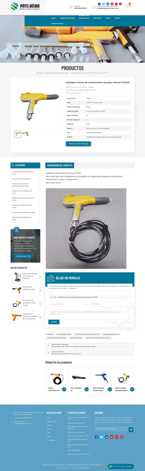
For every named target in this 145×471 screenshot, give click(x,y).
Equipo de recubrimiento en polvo (22, 192)
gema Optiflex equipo (74, 450)
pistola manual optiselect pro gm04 (29, 288)
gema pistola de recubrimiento (56, 338)
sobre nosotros (67, 18)
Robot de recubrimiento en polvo (22, 218)
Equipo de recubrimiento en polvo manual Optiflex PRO (30, 276)
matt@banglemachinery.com (108, 8)
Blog (57, 468)
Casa (53, 18)
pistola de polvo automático (76, 432)
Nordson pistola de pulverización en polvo (78, 418)
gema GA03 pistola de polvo (76, 423)
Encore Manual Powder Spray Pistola (98, 389)
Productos (84, 18)
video (117, 18)
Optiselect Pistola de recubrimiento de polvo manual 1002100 (78, 300)
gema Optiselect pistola (64, 334)
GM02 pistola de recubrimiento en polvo (98, 338)
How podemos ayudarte (24, 237)
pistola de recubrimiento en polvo (22, 206)
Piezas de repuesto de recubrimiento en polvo (21, 185)
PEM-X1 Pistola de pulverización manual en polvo (121, 389)
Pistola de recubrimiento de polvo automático (78, 428)
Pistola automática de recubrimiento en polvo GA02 (53, 389)
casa (48, 418)
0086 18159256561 (80, 8)
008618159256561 (27, 418)
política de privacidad (82, 468)
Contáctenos (57, 23)
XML (72, 468)
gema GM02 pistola (76, 338)
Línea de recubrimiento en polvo (24, 212)
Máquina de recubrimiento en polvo (23, 199)
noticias (97, 18)
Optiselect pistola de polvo (111, 334)
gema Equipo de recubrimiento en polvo (78, 446)
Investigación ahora (77, 144)
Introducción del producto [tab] (59, 165)
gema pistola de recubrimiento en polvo (87, 334)
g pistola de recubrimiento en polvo (23, 173)
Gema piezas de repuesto (22, 179)
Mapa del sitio (64, 468)
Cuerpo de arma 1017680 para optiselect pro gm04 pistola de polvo (30, 316)
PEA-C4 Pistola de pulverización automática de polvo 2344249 (76, 389)
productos (50, 425)
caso (108, 18)
